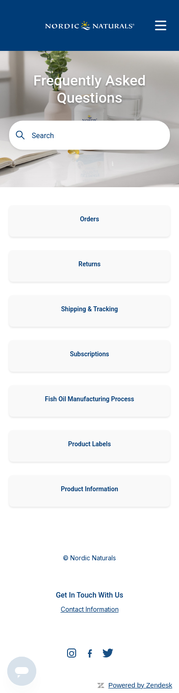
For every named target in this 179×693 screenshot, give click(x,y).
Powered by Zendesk (140, 685)
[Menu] (160, 25)
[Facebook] (89, 655)
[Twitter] (107, 655)
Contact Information (90, 609)
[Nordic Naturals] (89, 25)
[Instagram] (71, 655)
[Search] (91, 135)
